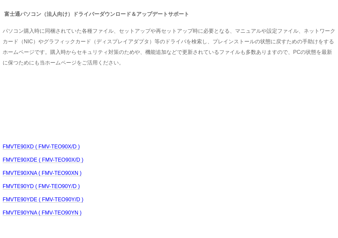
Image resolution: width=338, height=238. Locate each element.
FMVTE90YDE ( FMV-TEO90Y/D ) (43, 199)
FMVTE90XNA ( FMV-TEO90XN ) (42, 173)
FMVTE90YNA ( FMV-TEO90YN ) (42, 213)
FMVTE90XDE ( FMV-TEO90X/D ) (43, 160)
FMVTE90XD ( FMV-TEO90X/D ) (41, 146)
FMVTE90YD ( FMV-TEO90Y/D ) (41, 186)
